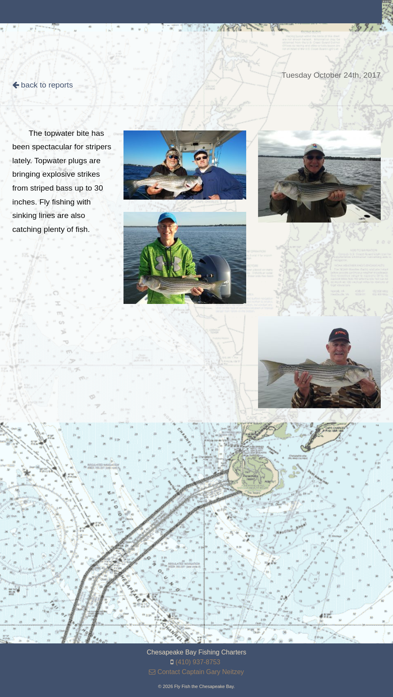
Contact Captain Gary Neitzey (196, 671)
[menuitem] (53, 11)
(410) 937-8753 (197, 662)
